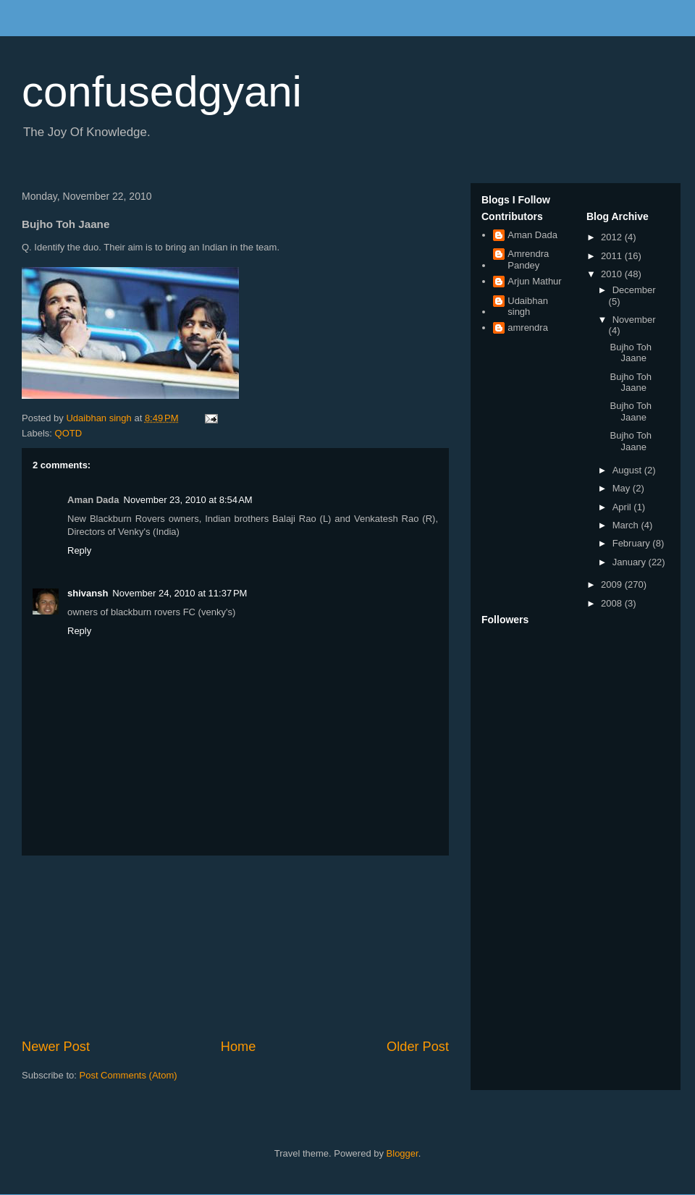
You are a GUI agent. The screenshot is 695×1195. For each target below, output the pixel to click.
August (628, 470)
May (622, 488)
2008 (613, 603)
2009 (613, 584)
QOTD (69, 433)
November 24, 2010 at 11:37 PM (179, 593)
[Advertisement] (235, 946)
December (634, 289)
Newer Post (56, 1046)
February (632, 543)
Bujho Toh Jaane (631, 353)
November (634, 319)
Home (238, 1046)
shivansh (87, 593)
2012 (613, 237)
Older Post (418, 1046)
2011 (613, 255)
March (626, 525)
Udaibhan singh (527, 306)
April (623, 507)
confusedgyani (162, 91)
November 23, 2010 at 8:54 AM (188, 499)
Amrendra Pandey (528, 259)
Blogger (402, 1153)
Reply (79, 550)
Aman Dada (532, 234)
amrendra (527, 327)
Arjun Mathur (534, 281)
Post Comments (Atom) (128, 1075)
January (630, 562)
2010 (613, 274)
